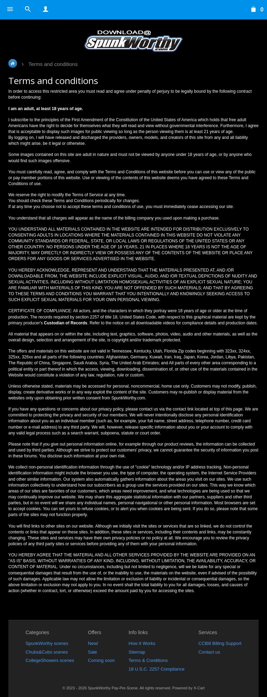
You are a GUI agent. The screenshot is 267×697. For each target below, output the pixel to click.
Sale (92, 652)
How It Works (142, 643)
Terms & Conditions (148, 660)
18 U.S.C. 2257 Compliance (157, 669)
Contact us (209, 652)
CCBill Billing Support (220, 643)
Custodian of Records (65, 323)
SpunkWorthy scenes (47, 643)
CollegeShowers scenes (50, 660)
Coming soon (101, 660)
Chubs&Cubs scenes (47, 652)
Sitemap (137, 652)
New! (93, 643)
